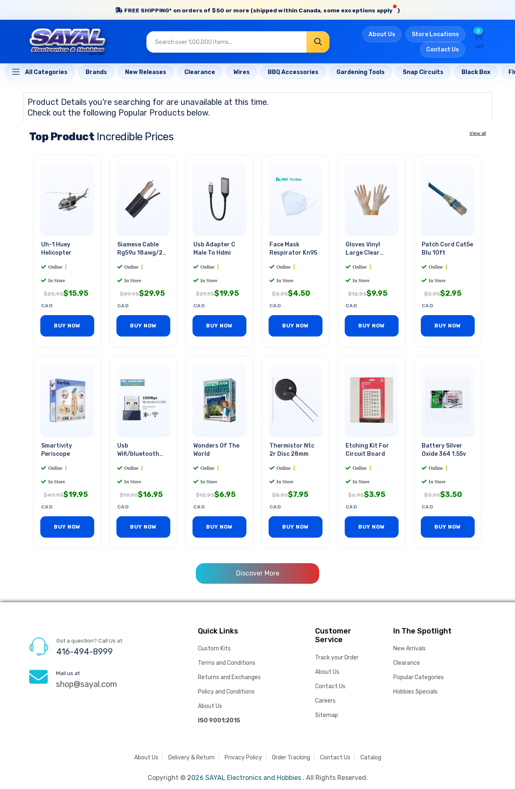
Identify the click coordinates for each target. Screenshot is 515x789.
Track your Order (337, 657)
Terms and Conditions (226, 662)
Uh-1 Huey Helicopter (56, 249)
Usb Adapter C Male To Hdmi (214, 249)
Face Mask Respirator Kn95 (293, 249)
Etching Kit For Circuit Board (367, 450)
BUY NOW (67, 326)
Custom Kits (214, 648)
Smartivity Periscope (56, 450)
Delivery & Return (191, 757)
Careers (325, 700)
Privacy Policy (243, 757)
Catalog (370, 757)
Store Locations (435, 35)
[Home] (39, 73)
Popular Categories (418, 677)
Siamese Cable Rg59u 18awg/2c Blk (141, 253)
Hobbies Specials (415, 691)
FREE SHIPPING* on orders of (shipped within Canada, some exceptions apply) (257, 9)
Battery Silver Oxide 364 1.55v (444, 450)
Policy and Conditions (226, 691)
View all (477, 134)
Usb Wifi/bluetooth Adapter (138, 454)
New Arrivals (409, 648)
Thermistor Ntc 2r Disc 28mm (291, 450)
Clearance (406, 662)
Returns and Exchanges (229, 677)
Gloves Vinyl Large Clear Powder (363, 253)
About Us (382, 35)
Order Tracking (291, 757)
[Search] (317, 43)
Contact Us (442, 50)
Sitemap (326, 715)
